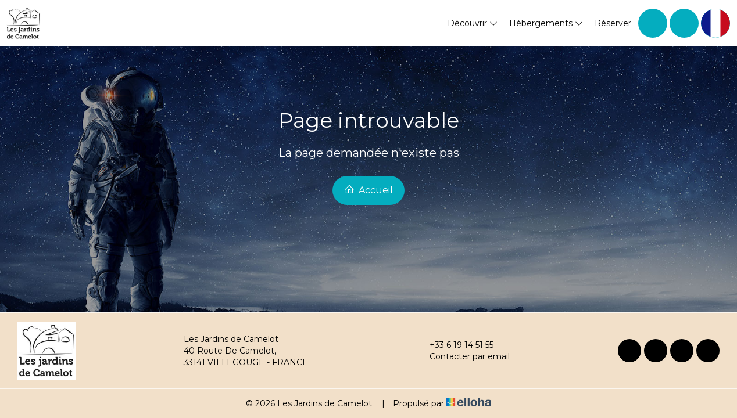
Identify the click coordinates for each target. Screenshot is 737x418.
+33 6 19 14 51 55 (454, 345)
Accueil (368, 190)
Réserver (613, 23)
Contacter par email (463, 356)
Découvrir (473, 23)
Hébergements (546, 23)
